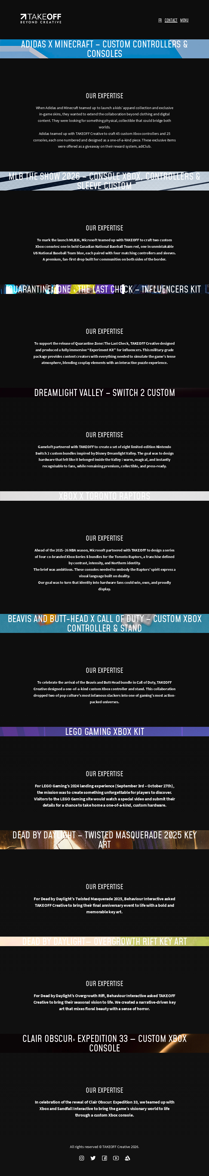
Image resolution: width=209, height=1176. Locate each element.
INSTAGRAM (81, 1158)
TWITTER (93, 1158)
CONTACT (171, 20)
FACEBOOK (104, 1158)
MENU (184, 20)
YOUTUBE (115, 1158)
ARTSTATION (127, 1158)
